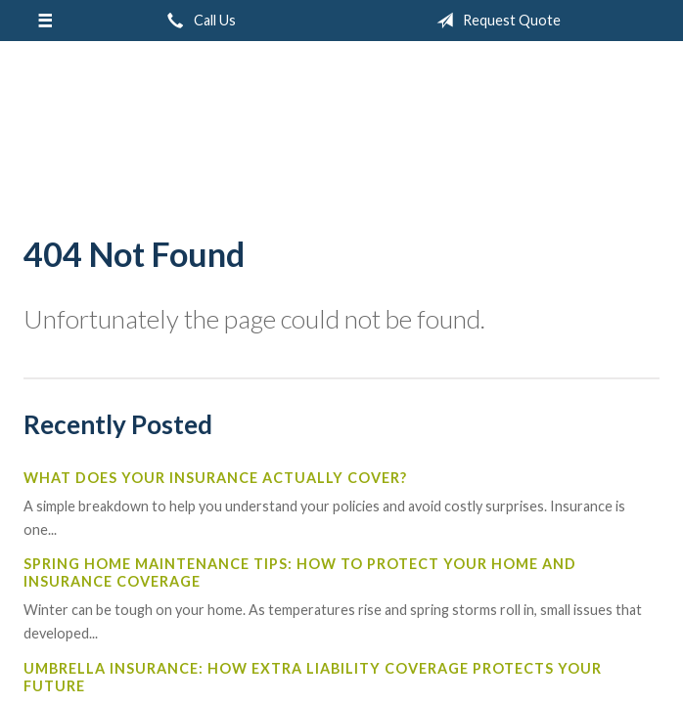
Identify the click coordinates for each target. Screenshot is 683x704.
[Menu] (44, 20)
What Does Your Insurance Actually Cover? (215, 477)
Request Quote (495, 20)
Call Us (197, 20)
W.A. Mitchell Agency (341, 130)
